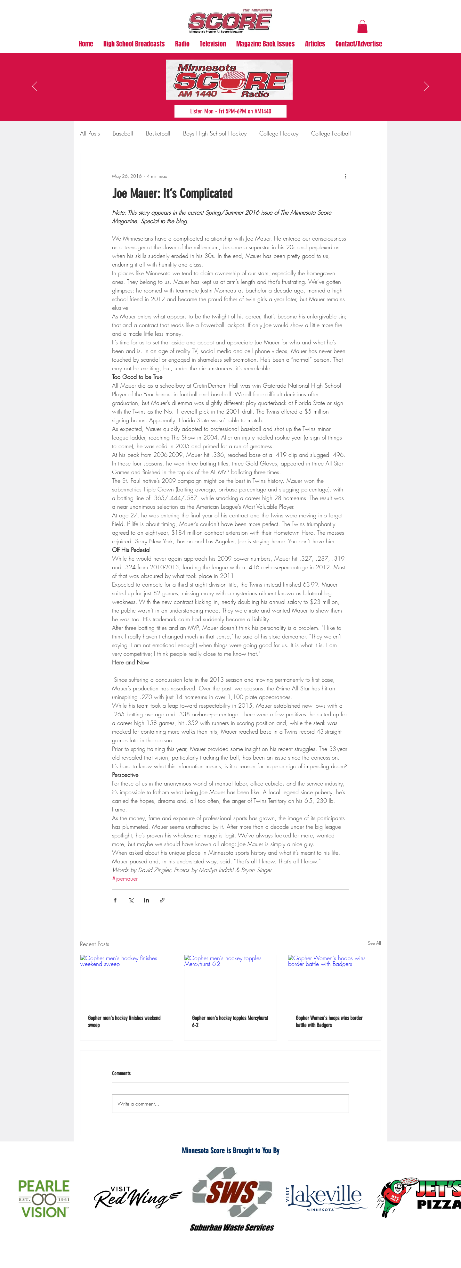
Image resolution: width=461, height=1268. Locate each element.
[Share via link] (162, 900)
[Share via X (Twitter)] (131, 900)
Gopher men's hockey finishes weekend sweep (124, 1022)
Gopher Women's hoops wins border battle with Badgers (329, 1022)
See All (374, 943)
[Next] (426, 86)
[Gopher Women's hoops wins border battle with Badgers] (334, 981)
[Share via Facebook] (115, 900)
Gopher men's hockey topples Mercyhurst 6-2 (230, 1022)
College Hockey (278, 133)
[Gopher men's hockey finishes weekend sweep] (126, 981)
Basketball (158, 133)
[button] (362, 26)
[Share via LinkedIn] (146, 900)
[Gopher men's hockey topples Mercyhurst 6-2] (230, 981)
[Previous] (34, 86)
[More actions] (345, 176)
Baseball (123, 133)
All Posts (90, 133)
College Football (331, 133)
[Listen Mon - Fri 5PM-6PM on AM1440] (230, 111)
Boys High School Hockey (215, 133)
